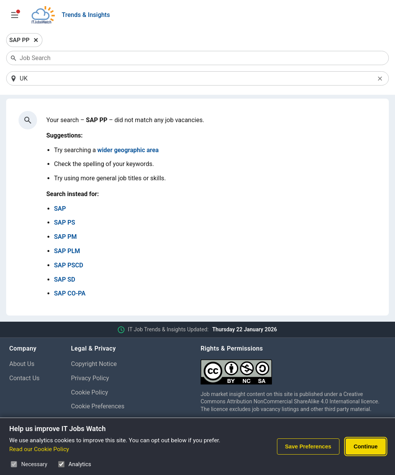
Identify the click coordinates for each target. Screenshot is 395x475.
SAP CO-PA (70, 293)
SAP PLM (67, 251)
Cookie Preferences (98, 406)
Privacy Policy (90, 378)
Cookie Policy (89, 392)
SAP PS (64, 222)
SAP (60, 208)
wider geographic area (128, 150)
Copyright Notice (94, 364)
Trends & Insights (86, 14)
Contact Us (24, 378)
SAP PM (65, 236)
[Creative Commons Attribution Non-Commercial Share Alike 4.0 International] (293, 368)
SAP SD (64, 279)
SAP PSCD (68, 265)
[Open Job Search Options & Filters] (14, 15)
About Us (21, 364)
